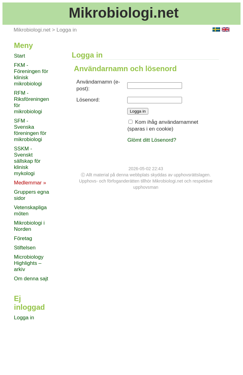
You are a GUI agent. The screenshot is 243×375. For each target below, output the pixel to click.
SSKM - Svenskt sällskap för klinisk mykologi (27, 161)
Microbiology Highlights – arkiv (28, 263)
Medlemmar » (30, 183)
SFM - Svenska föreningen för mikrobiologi (30, 130)
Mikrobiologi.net (124, 13)
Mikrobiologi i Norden (29, 226)
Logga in (66, 30)
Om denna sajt (31, 279)
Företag (23, 238)
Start (19, 56)
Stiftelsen (25, 248)
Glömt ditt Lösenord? (151, 140)
